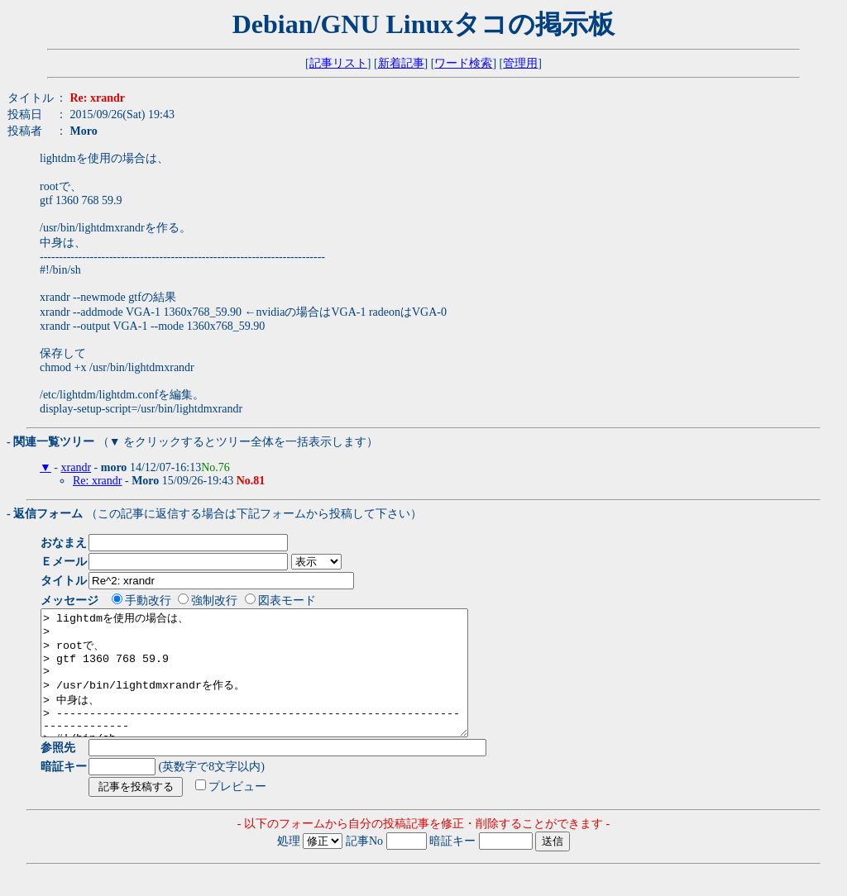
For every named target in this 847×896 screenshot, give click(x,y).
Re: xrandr (97, 480)
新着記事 (401, 63)
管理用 (520, 63)
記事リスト (338, 63)
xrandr (76, 467)
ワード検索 (463, 63)
